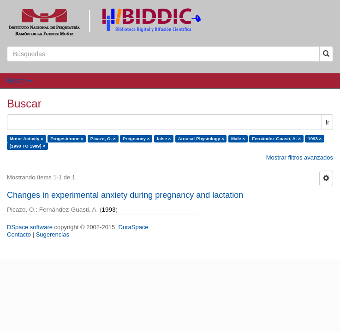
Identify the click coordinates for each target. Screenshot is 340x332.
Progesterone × (66, 138)
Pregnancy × (136, 138)
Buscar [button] (19, 80)
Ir (327, 122)
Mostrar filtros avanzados (299, 157)
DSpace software (30, 227)
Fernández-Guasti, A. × (276, 138)
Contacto (19, 234)
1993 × (315, 138)
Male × (238, 138)
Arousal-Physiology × (201, 138)
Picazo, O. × (103, 138)
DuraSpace (134, 227)
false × (164, 138)
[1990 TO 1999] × (27, 145)
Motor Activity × (26, 138)
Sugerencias (52, 234)
